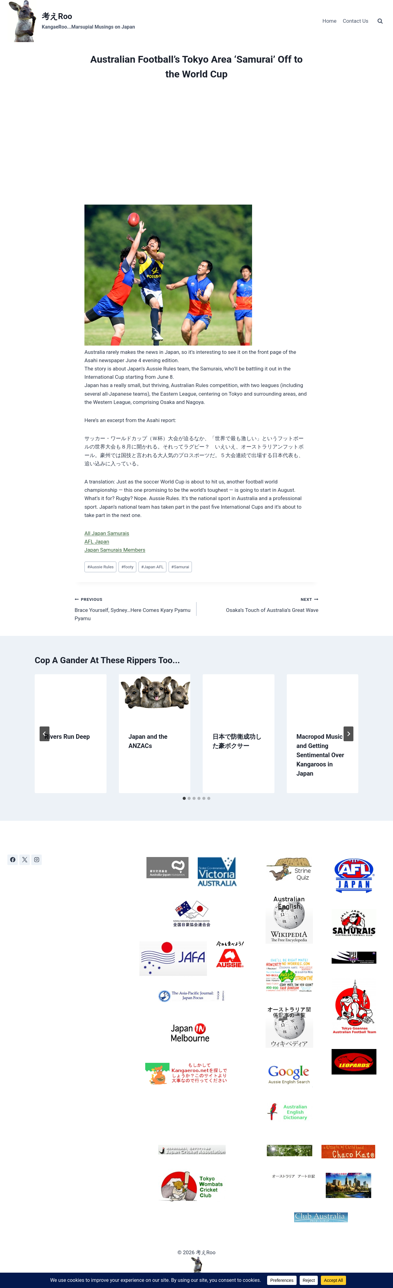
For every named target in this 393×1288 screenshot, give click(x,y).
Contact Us (355, 21)
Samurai (180, 566)
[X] (24, 860)
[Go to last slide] (44, 733)
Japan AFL (152, 566)
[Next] (348, 733)
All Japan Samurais (106, 533)
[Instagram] (36, 860)
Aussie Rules (100, 566)
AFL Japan (96, 541)
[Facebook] (12, 860)
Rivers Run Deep (67, 736)
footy (127, 566)
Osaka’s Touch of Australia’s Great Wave (260, 604)
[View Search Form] (380, 21)
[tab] (184, 798)
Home (329, 21)
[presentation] (71, 698)
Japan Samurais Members (114, 550)
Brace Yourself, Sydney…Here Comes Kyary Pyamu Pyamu (133, 608)
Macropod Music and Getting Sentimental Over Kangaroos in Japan (320, 755)
